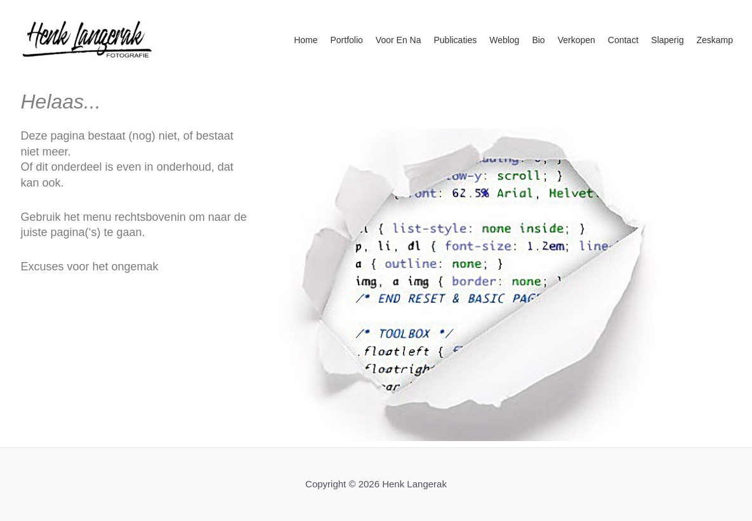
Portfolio (347, 40)
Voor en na (398, 40)
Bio (538, 40)
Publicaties (455, 40)
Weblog (504, 40)
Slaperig (667, 40)
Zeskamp (714, 40)
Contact (623, 40)
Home (305, 40)
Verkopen (576, 40)
